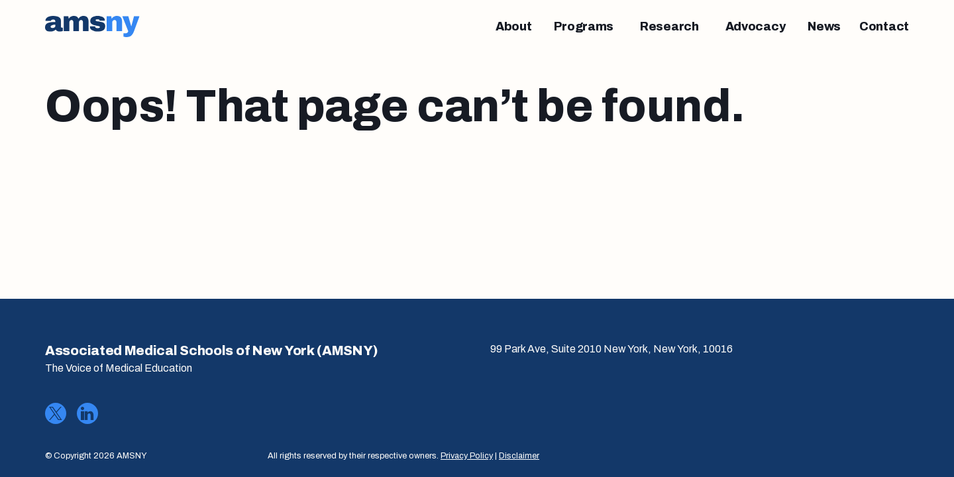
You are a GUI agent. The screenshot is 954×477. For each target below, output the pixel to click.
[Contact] (884, 26)
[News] (824, 26)
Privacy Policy (467, 455)
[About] (514, 26)
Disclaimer (519, 455)
